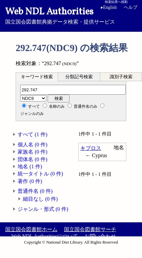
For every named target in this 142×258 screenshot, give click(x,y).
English (109, 7)
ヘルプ (130, 7)
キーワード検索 (37, 76)
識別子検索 (121, 76)
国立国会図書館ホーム (31, 229)
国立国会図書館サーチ (90, 229)
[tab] (37, 76)
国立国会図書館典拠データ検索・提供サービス (71, 15)
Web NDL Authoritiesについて (44, 236)
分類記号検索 (79, 76)
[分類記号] (73, 90)
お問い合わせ (100, 236)
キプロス (90, 148)
